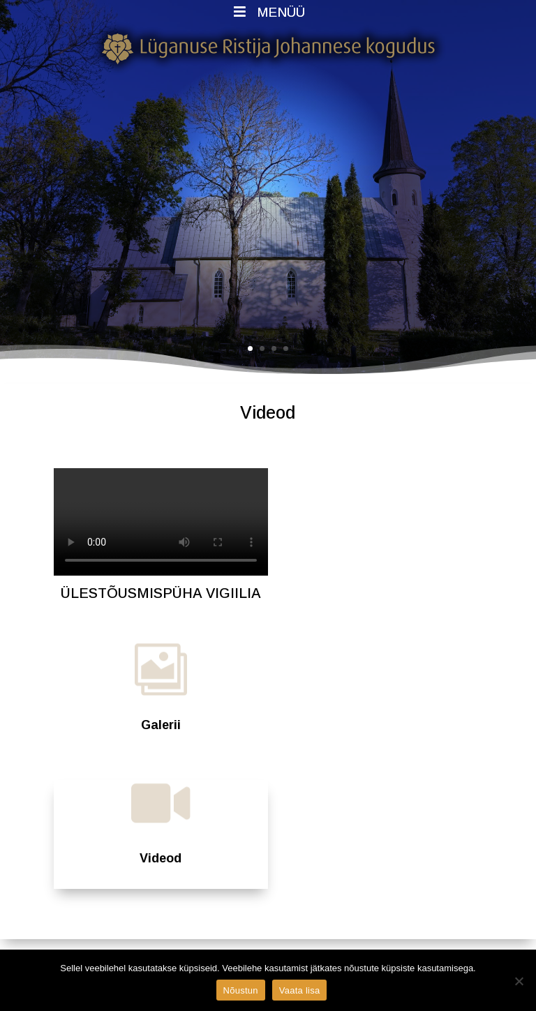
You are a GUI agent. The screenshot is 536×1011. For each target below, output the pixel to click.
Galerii (161, 725)
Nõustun (240, 990)
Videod (160, 858)
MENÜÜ (267, 12)
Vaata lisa (299, 990)
